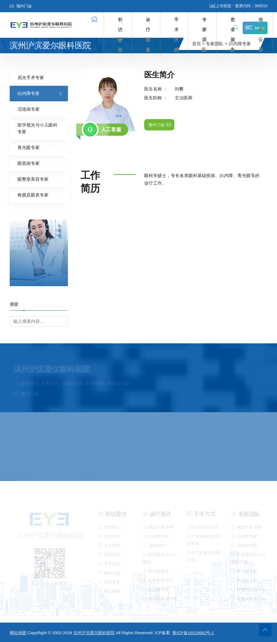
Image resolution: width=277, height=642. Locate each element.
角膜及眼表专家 (33, 194)
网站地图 (18, 632)
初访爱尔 (120, 34)
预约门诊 (21, 6)
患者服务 (232, 34)
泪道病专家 (28, 109)
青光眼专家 (28, 147)
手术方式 (176, 34)
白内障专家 (28, 93)
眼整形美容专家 (33, 179)
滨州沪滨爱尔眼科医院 (94, 632)
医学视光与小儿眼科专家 (37, 128)
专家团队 (204, 34)
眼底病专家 (28, 163)
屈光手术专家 (30, 77)
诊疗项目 (148, 34)
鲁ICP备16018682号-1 (193, 632)
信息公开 (260, 34)
